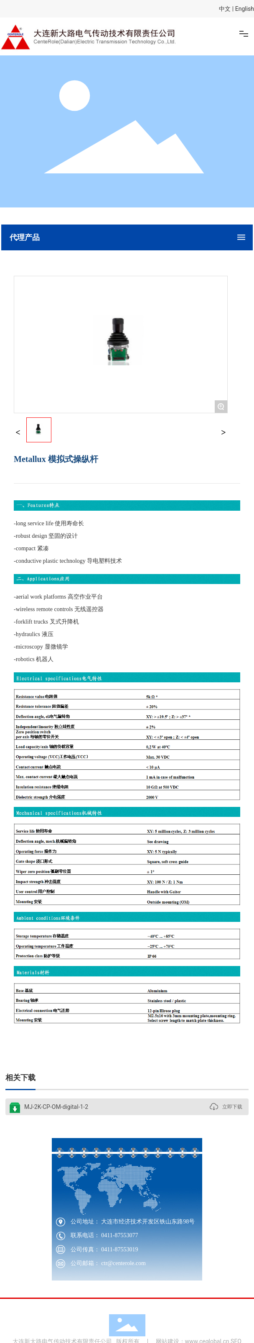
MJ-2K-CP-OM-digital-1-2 (56, 1106)
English (244, 8)
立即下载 (232, 1107)
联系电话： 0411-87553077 (104, 1235)
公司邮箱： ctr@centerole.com (108, 1263)
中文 (225, 8)
